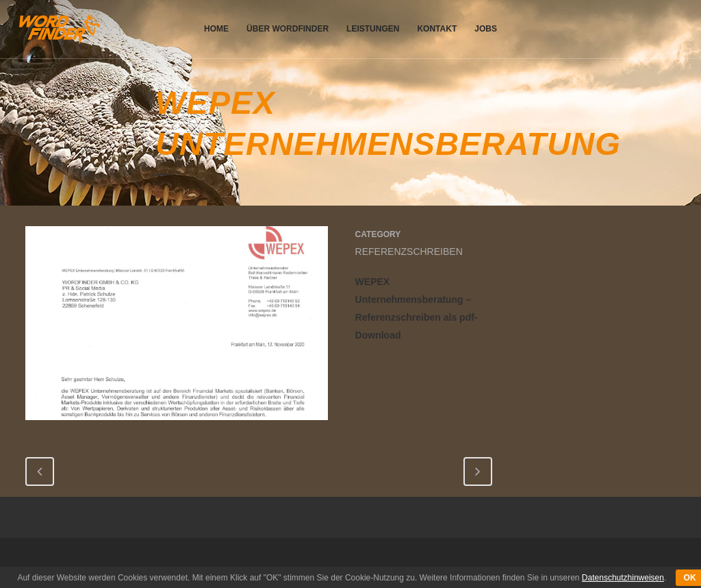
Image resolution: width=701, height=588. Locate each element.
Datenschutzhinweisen (623, 578)
